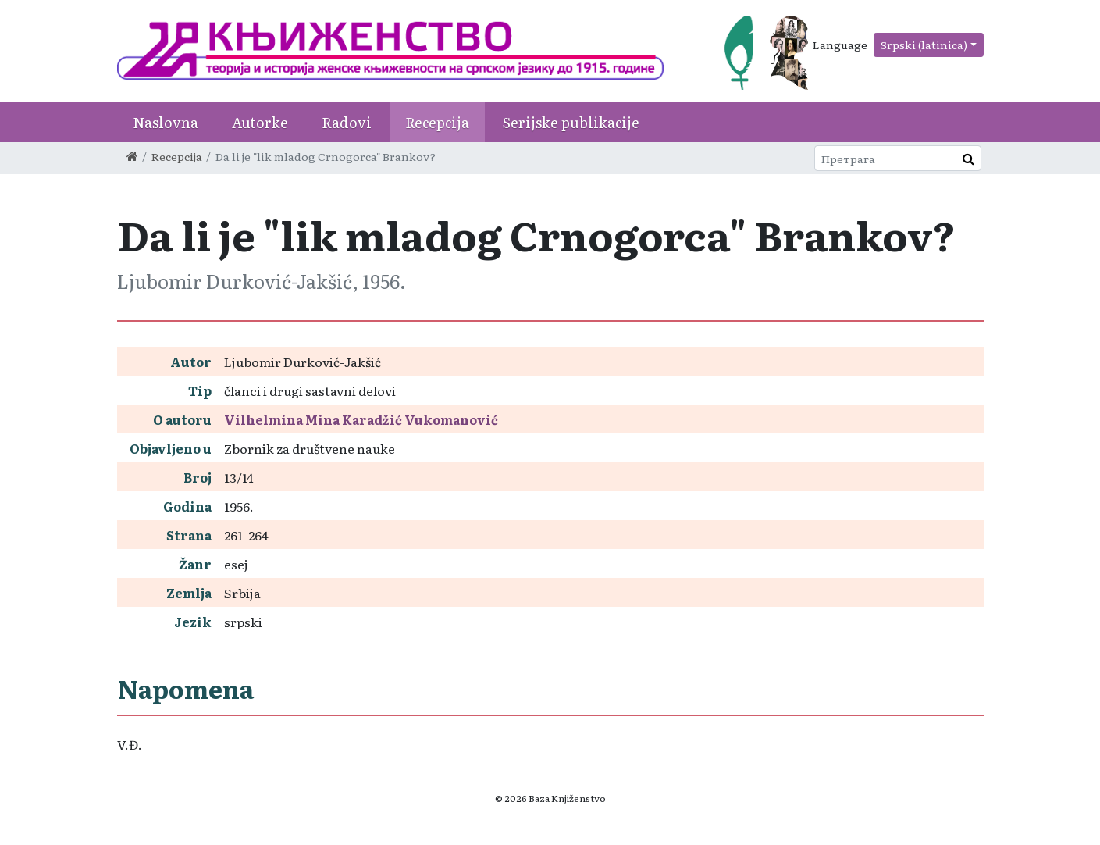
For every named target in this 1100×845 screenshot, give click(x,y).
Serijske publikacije (571, 122)
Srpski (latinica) (924, 44)
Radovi (347, 122)
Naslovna (165, 122)
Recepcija (437, 122)
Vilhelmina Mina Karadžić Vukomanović (361, 419)
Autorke (260, 122)
